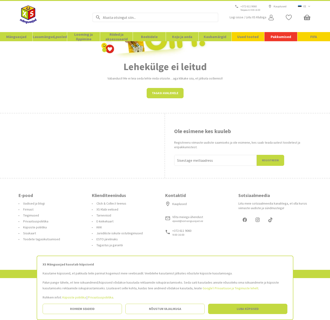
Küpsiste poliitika (74, 297)
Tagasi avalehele (165, 134)
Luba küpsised (248, 309)
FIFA (313, 36)
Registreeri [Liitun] (270, 201)
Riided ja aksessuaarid (116, 36)
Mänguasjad (16, 36)
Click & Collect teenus (111, 245)
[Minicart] (307, 17)
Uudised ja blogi (34, 245)
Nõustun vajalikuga (165, 309)
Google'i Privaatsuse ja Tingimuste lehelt (230, 288)
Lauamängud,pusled (50, 36)
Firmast (28, 251)
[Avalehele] (49, 16)
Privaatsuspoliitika (100, 297)
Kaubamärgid (215, 36)
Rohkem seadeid (82, 309)
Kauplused (277, 6)
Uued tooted (247, 36)
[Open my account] (252, 17)
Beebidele (149, 36)
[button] (304, 6)
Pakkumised (281, 36)
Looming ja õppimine (83, 36)
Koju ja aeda (182, 36)
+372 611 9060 (249, 6)
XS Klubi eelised (107, 251)
